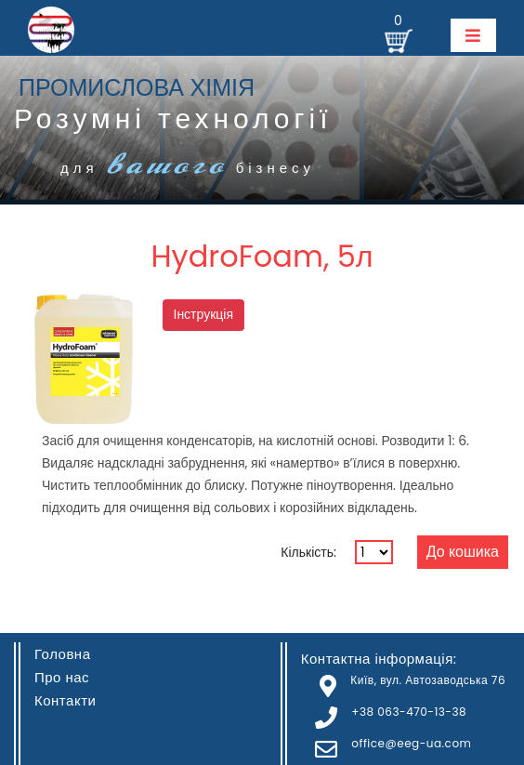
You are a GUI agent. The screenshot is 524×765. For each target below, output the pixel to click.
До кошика (462, 551)
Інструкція (204, 314)
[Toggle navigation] (473, 35)
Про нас (61, 677)
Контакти (65, 700)
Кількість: (308, 552)
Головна (62, 654)
